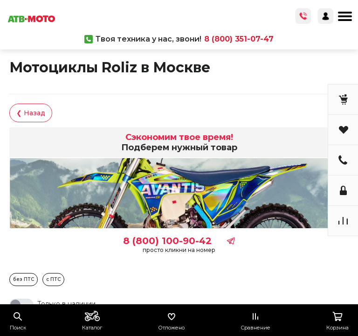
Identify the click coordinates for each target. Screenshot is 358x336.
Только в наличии (66, 304)
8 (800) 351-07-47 (239, 39)
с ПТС (53, 279)
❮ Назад (30, 113)
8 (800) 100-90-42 (167, 240)
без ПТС (23, 279)
